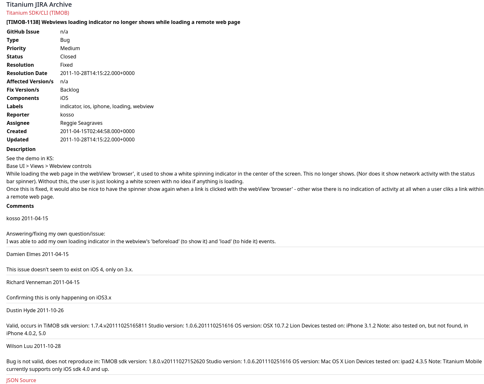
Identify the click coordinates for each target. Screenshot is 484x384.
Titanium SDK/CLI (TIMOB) (37, 12)
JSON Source (21, 380)
